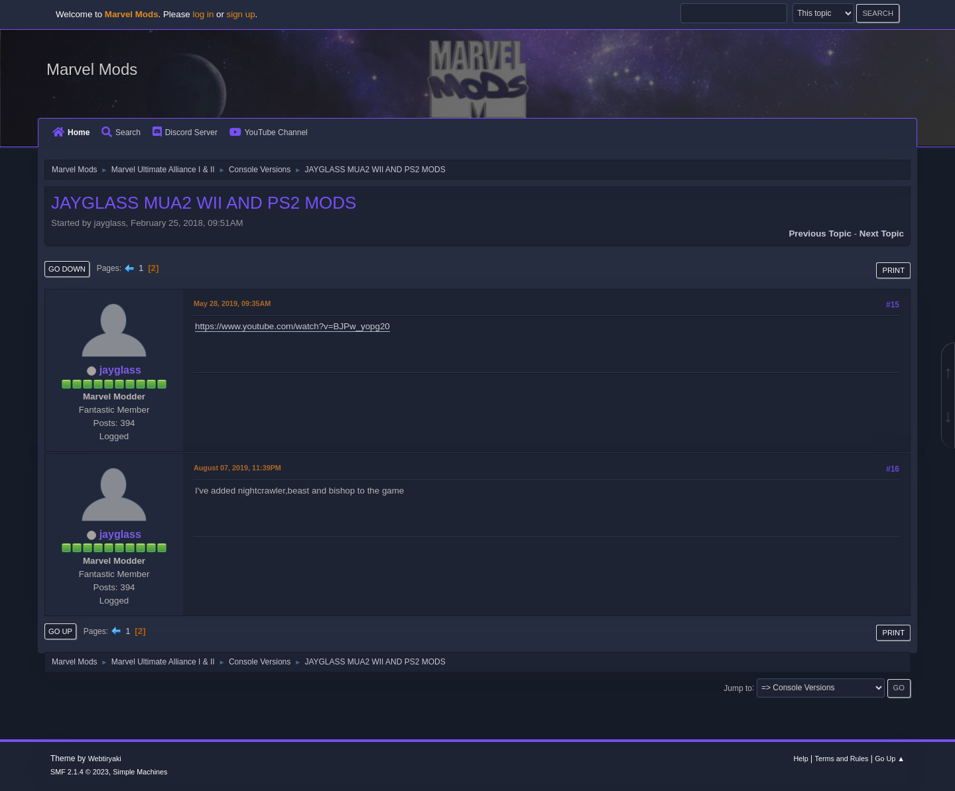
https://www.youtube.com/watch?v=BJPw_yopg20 (292, 326)
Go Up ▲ (890, 759)
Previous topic (820, 233)
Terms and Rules (842, 759)
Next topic (882, 233)
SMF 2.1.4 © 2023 (79, 772)
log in (203, 14)
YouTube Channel (268, 132)
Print (893, 270)
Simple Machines (140, 772)
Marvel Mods (91, 69)
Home (71, 132)
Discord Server (185, 132)
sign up (241, 14)
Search (121, 132)
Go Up (60, 631)
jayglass (120, 370)
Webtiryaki (104, 759)
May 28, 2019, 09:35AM (232, 303)
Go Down (67, 269)
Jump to (738, 687)
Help (801, 759)
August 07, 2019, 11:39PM (237, 468)
